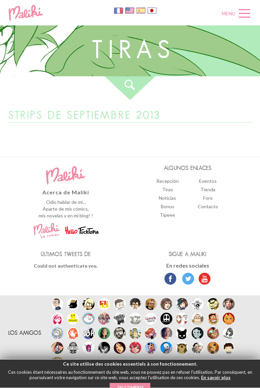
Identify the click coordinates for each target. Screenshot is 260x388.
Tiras (167, 189)
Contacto (208, 206)
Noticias (167, 198)
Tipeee (167, 215)
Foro (208, 198)
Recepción (167, 181)
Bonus (167, 206)
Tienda (207, 189)
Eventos (208, 181)
